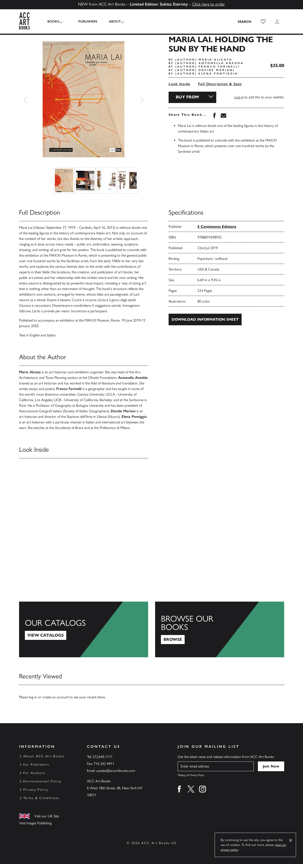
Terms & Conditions (41, 798)
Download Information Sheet (205, 319)
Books (53, 21)
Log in (238, 97)
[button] (263, 21)
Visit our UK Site (46, 816)
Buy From (187, 97)
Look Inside (179, 84)
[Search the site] (244, 21)
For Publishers (36, 765)
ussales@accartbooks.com (115, 770)
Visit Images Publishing (35, 823)
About (111, 21)
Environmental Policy (42, 781)
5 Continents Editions (216, 226)
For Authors (34, 773)
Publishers (83, 21)
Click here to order (208, 4)
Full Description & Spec (220, 84)
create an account (55, 697)
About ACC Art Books (43, 756)
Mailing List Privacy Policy (191, 775)
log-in (33, 697)
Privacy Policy (36, 790)
